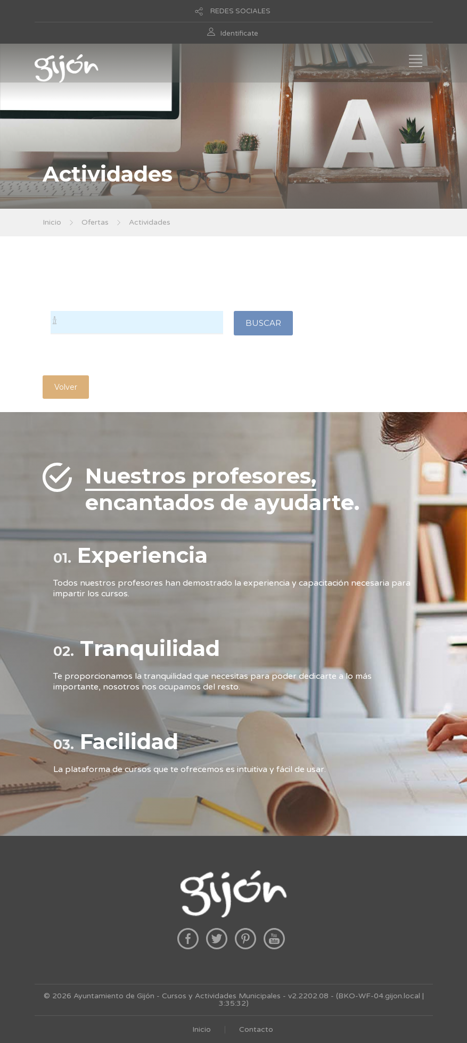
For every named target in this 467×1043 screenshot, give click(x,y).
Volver (65, 387)
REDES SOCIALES (240, 11)
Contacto (256, 1029)
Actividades (149, 222)
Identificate (239, 33)
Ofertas (95, 222)
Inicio (52, 222)
